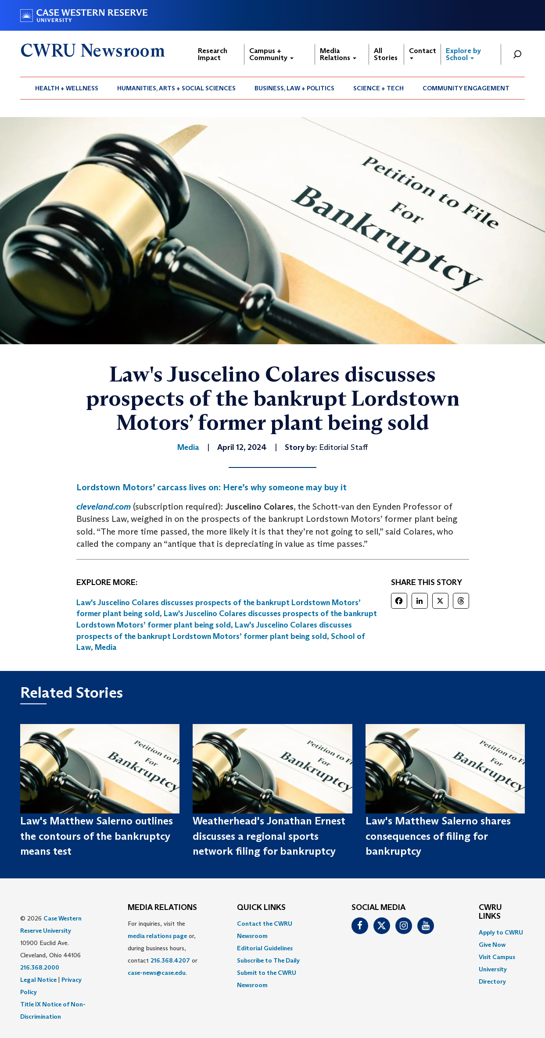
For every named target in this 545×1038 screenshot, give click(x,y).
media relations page (157, 936)
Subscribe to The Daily (268, 960)
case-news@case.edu (157, 973)
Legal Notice (38, 980)
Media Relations (338, 54)
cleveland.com (103, 506)
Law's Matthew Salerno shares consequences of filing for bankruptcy (438, 835)
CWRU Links (490, 912)
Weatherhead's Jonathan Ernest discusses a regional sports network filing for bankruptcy (269, 835)
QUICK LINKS (261, 907)
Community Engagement (466, 88)
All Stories (386, 54)
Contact (422, 52)
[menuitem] (67, 88)
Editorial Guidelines (265, 948)
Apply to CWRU (501, 932)
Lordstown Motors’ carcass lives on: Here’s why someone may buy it (211, 487)
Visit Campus (497, 957)
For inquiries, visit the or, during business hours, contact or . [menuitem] (162, 948)
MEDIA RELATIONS (162, 907)
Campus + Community (271, 54)
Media (106, 647)
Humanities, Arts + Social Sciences (176, 88)
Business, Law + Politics (294, 88)
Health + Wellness (66, 88)
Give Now (492, 945)
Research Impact (212, 54)
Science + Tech (378, 88)
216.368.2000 (39, 967)
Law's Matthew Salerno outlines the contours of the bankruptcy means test (96, 835)
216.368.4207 (170, 960)
